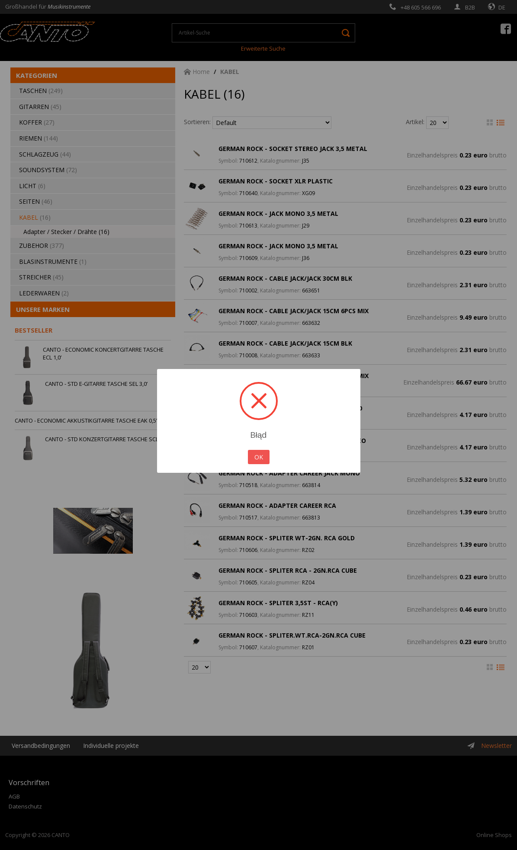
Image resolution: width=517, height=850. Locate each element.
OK (258, 457)
